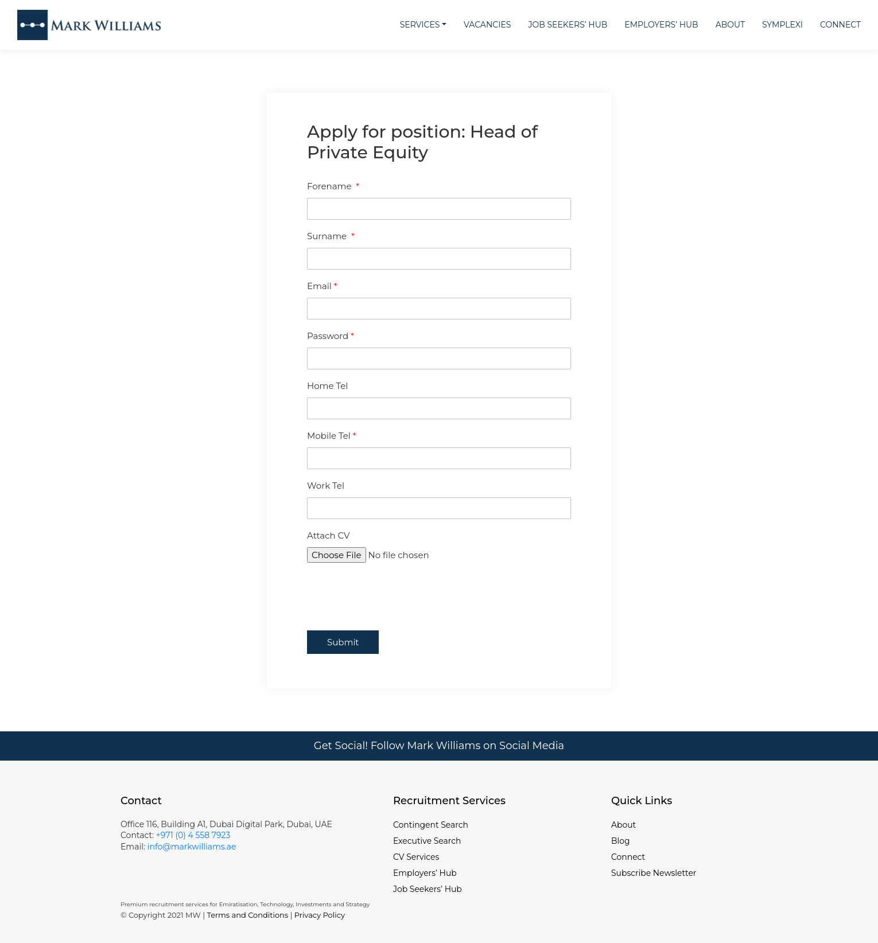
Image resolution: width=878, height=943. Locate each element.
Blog (620, 841)
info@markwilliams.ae (190, 846)
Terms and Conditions (247, 914)
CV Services (416, 857)
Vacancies (487, 25)
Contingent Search (430, 825)
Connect (840, 25)
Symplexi (782, 25)
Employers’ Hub (661, 25)
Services (420, 25)
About (730, 25)
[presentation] (394, 590)
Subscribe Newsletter (654, 873)
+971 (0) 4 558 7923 (193, 835)
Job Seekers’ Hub (567, 25)
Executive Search (427, 841)
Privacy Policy (319, 914)
